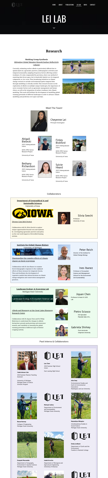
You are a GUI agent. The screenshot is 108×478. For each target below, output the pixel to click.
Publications (70, 5)
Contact (92, 5)
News (85, 5)
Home (54, 5)
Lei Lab (79, 5)
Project (29, 221)
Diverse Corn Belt (19, 221)
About (61, 5)
